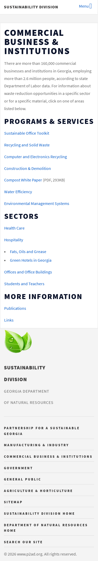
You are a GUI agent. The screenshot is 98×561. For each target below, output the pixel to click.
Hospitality (13, 239)
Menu (84, 6)
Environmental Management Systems (36, 203)
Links (9, 320)
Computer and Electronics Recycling (35, 156)
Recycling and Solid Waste (27, 144)
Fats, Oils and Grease (28, 251)
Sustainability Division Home (39, 513)
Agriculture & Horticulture (38, 491)
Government (18, 468)
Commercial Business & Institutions (48, 456)
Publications (15, 308)
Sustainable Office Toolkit (26, 133)
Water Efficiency (18, 191)
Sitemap (13, 502)
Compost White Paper (23, 179)
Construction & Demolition (27, 168)
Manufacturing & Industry (36, 445)
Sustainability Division (31, 6)
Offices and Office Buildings (28, 271)
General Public (22, 479)
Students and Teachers (24, 283)
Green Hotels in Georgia (30, 260)
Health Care (14, 228)
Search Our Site (23, 542)
